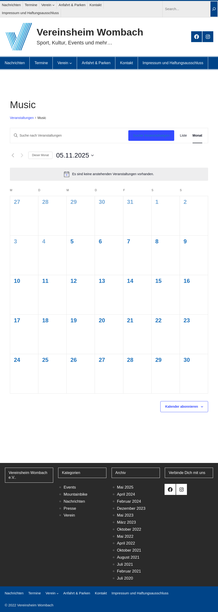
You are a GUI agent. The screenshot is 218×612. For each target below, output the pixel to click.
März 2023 (126, 522)
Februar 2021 (129, 571)
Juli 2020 (125, 578)
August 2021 (128, 557)
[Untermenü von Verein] (53, 5)
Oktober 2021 (129, 550)
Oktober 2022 (129, 529)
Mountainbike (75, 494)
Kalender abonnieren (181, 406)
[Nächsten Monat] (22, 155)
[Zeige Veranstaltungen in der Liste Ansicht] (183, 135)
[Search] (214, 9)
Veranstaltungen (22, 118)
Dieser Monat (40, 155)
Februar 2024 (129, 501)
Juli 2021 (125, 564)
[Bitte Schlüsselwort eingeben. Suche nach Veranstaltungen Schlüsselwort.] (69, 135)
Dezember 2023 (131, 508)
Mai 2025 (125, 487)
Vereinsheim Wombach (90, 32)
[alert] (109, 174)
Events (70, 487)
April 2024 (126, 494)
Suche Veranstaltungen (151, 135)
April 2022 (126, 543)
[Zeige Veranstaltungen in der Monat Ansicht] (197, 135)
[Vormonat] (13, 155)
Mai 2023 (125, 515)
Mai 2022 (125, 536)
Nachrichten (74, 501)
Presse (70, 508)
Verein (69, 515)
